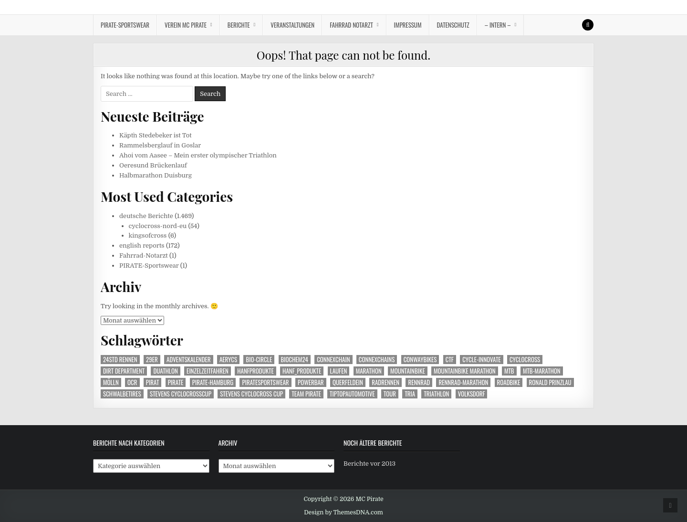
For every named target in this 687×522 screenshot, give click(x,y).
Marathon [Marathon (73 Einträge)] (369, 371)
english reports (142, 245)
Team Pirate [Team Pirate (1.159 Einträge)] (306, 393)
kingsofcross (148, 235)
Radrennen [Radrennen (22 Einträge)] (385, 382)
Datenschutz (453, 25)
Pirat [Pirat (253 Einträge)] (152, 382)
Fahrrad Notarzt (351, 25)
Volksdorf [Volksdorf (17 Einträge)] (471, 393)
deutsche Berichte (146, 215)
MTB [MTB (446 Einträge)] (509, 371)
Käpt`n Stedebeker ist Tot (155, 135)
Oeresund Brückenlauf (153, 165)
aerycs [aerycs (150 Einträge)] (228, 359)
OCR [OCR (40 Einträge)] (132, 382)
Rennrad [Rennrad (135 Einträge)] (419, 382)
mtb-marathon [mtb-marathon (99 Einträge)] (542, 371)
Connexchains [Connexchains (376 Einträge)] (377, 359)
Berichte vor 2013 (370, 463)
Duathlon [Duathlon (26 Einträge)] (165, 371)
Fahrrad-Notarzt (143, 255)
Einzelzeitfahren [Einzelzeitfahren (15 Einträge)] (208, 371)
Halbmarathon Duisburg (155, 175)
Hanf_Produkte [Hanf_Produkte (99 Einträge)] (301, 371)
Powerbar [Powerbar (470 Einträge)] (311, 382)
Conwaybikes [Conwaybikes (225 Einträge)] (420, 359)
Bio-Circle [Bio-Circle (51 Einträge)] (259, 359)
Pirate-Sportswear (125, 25)
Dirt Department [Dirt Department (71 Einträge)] (124, 371)
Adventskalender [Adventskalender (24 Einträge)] (188, 359)
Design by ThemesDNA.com (343, 512)
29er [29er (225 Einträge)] (152, 359)
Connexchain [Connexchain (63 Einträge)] (333, 359)
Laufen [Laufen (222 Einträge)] (338, 371)
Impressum (408, 25)
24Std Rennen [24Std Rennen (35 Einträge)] (120, 359)
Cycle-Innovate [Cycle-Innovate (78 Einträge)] (481, 359)
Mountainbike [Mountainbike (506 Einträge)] (407, 371)
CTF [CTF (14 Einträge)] (450, 359)
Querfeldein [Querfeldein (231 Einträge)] (348, 382)
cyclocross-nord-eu (158, 226)
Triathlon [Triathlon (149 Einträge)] (436, 393)
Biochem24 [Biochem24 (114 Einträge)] (294, 359)
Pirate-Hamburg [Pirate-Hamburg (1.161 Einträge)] (212, 382)
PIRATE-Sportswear (149, 265)
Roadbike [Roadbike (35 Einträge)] (508, 382)
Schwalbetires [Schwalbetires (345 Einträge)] (122, 393)
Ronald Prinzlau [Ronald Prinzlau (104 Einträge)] (550, 382)
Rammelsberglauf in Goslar (160, 145)
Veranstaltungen (292, 25)
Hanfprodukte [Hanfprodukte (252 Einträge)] (255, 371)
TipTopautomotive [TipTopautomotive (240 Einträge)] (352, 393)
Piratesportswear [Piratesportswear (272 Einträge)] (265, 382)
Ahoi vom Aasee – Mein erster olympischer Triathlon (198, 155)
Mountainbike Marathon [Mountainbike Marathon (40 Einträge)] (465, 371)
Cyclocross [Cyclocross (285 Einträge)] (525, 359)
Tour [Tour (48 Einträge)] (390, 393)
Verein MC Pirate (186, 25)
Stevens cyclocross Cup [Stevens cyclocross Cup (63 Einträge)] (251, 393)
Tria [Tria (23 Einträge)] (410, 393)
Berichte (239, 25)
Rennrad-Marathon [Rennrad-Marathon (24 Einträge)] (463, 382)
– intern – (498, 25)
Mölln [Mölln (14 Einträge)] (111, 382)
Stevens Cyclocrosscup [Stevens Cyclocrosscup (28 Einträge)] (180, 393)
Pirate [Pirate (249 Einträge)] (176, 382)
